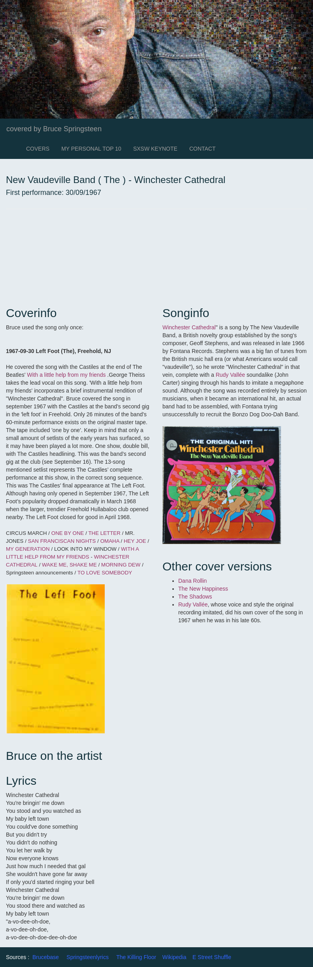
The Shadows (196, 596)
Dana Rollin (192, 581)
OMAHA (110, 541)
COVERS (37, 148)
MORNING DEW (120, 565)
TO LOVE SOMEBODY (104, 573)
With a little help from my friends (66, 375)
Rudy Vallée (230, 375)
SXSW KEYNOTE (155, 148)
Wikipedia (174, 957)
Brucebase (45, 957)
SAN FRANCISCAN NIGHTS (62, 541)
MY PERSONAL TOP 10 (91, 148)
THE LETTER (104, 533)
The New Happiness (204, 588)
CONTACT (202, 148)
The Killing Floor (136, 957)
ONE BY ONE (68, 533)
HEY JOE (136, 541)
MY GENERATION (28, 549)
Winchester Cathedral (189, 327)
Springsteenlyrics (87, 957)
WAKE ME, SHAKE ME (69, 565)
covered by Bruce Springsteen (54, 129)
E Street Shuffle (211, 957)
